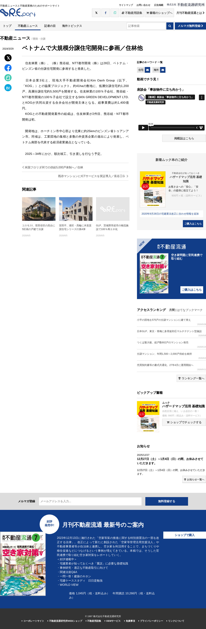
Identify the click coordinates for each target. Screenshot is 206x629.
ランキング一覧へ (191, 378)
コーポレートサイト (33, 621)
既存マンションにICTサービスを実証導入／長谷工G (93, 176)
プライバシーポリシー (150, 621)
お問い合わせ (143, 5)
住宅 (140, 69)
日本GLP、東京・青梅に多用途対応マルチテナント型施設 (171, 333)
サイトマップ (126, 5)
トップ (7, 25)
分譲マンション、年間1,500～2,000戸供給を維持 (171, 355)
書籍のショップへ (159, 12)
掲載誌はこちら (184, 138)
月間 (172, 309)
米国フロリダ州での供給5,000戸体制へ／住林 (52, 167)
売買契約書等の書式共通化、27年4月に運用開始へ (171, 367)
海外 (156, 69)
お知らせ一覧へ (194, 479)
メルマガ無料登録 (190, 25)
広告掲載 (158, 5)
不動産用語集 (132, 12)
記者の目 (50, 25)
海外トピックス (72, 25)
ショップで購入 (185, 535)
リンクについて (175, 621)
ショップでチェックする (184, 422)
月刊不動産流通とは (190, 12)
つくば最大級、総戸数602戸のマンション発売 (171, 344)
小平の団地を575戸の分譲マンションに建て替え (171, 321)
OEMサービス (113, 621)
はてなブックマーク (190, 309)
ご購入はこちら (193, 223)
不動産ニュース (28, 25)
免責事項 (129, 621)
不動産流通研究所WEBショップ (64, 621)
